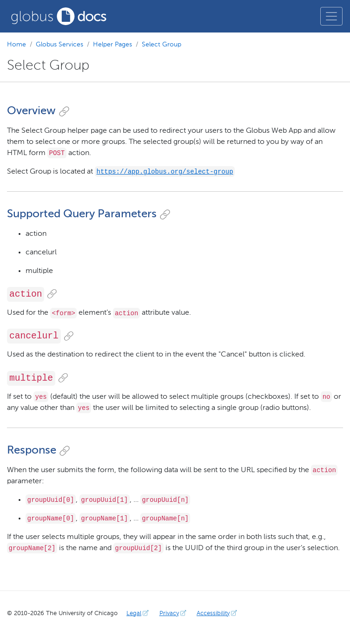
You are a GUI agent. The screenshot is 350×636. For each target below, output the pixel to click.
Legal (138, 613)
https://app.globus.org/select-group (165, 171)
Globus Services (59, 44)
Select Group (161, 44)
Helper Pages (112, 44)
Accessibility (218, 613)
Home (16, 44)
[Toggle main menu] (331, 16)
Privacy (173, 613)
